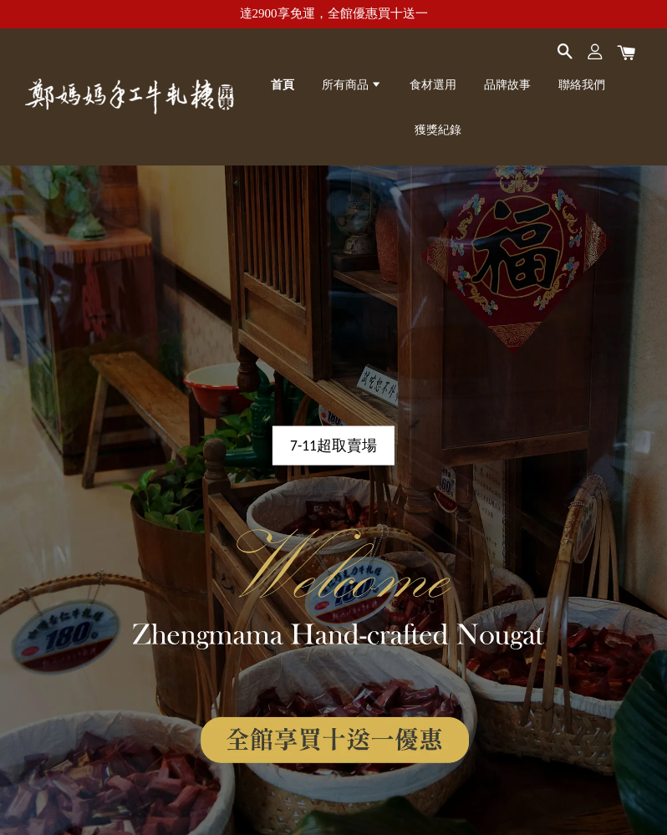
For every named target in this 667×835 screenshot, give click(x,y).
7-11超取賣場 (333, 445)
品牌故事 (507, 85)
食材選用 (433, 85)
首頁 (282, 85)
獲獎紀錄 (438, 130)
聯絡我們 (581, 85)
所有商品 (352, 85)
